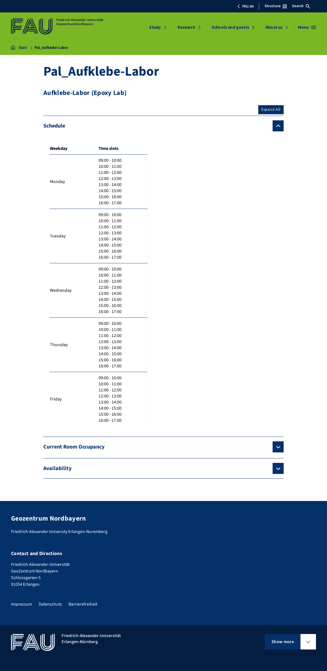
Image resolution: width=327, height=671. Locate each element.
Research (186, 27)
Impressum (21, 604)
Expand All (271, 109)
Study (155, 27)
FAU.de (245, 6)
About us (274, 27)
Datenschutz (50, 604)
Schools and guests (230, 27)
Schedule (54, 126)
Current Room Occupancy (73, 447)
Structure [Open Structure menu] (276, 6)
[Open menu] (307, 27)
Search (301, 6)
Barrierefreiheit (82, 604)
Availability (57, 468)
